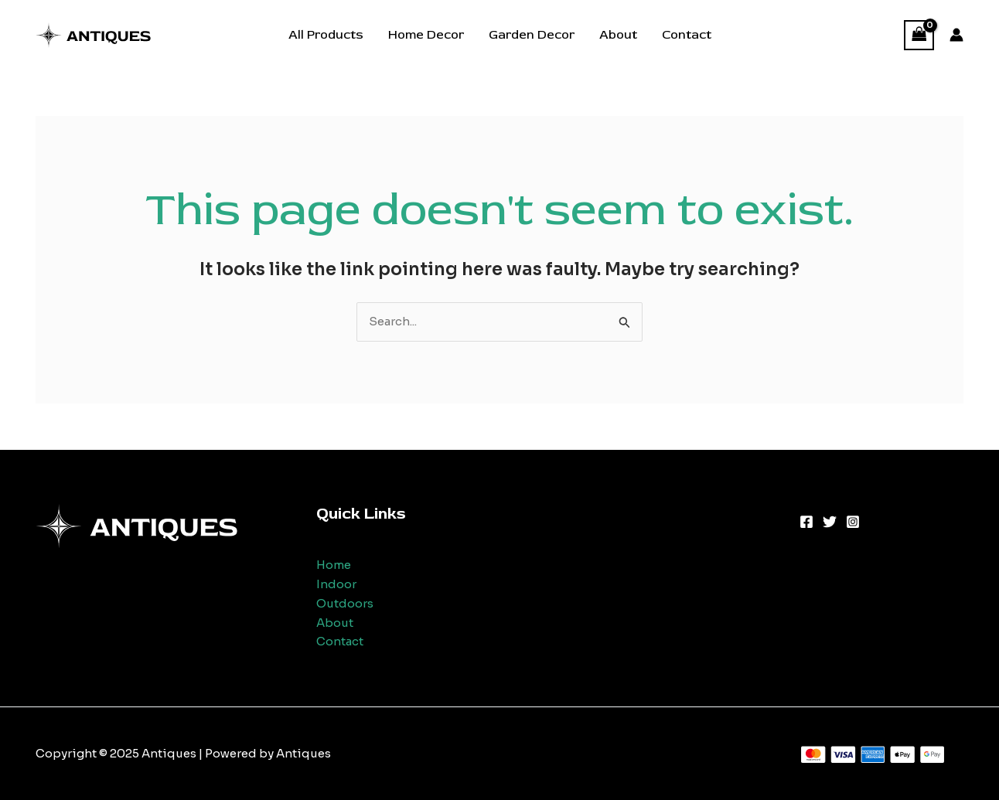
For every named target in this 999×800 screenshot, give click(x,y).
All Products (325, 35)
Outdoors (344, 603)
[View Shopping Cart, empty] (919, 35)
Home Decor (426, 35)
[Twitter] (830, 522)
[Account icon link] (956, 35)
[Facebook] (806, 522)
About (618, 35)
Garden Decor (532, 35)
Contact (686, 35)
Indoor (336, 584)
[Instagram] (853, 522)
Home (333, 564)
